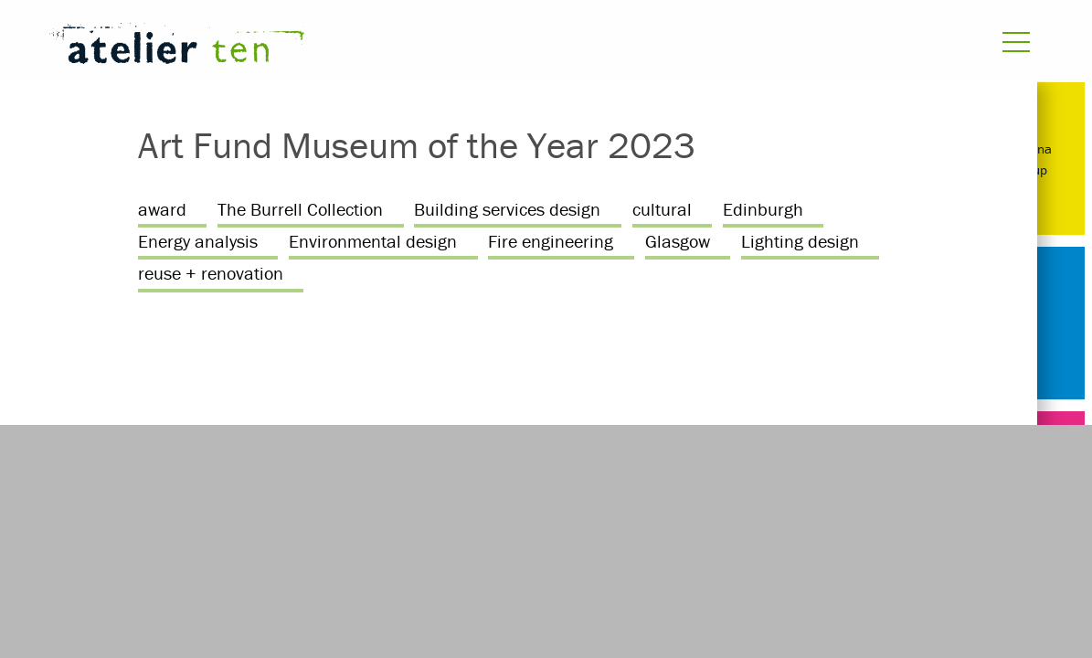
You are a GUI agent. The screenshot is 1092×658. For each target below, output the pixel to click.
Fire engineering (550, 240)
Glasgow (677, 240)
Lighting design (800, 240)
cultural (662, 208)
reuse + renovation (210, 272)
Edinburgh (763, 208)
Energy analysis (198, 240)
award (162, 208)
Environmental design (373, 240)
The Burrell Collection (300, 208)
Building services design (507, 208)
